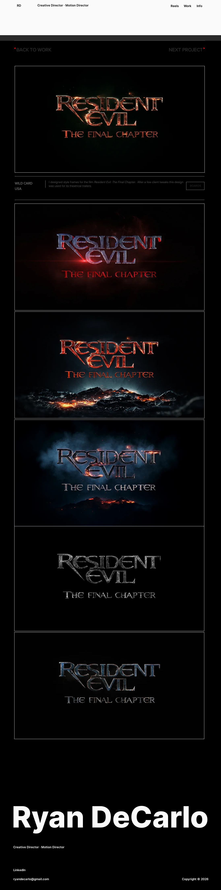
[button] (195, 186)
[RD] (19, 5)
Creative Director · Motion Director (38, 847)
